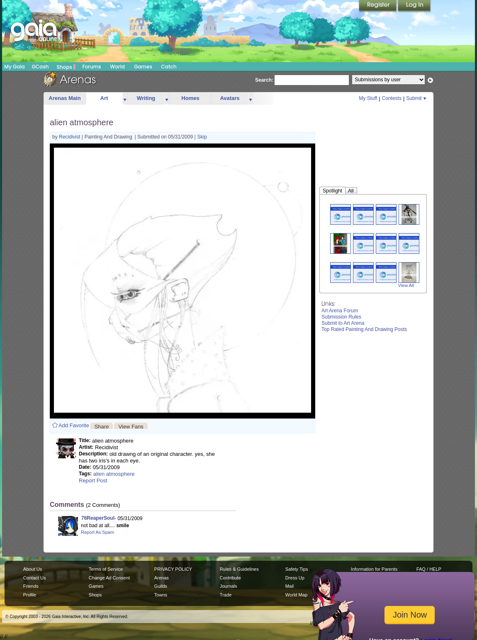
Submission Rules (341, 317)
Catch (169, 66)
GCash (40, 66)
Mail (289, 586)
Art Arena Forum (339, 311)
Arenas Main (64, 98)
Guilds (160, 586)
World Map (296, 594)
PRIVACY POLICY (173, 569)
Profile (29, 594)
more (124, 98)
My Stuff (368, 98)
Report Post (93, 480)
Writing (146, 98)
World (117, 66)
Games (143, 66)
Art (104, 98)
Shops (66, 67)
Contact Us (34, 577)
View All (406, 285)
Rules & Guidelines (239, 569)
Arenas (161, 577)
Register (378, 6)
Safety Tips (296, 569)
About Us (32, 569)
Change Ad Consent (109, 577)
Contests (392, 98)
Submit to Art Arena (342, 323)
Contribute (230, 577)
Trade (225, 594)
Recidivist (70, 137)
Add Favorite (73, 425)
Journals (228, 586)
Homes (190, 98)
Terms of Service (106, 569)
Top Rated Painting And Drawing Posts (364, 329)
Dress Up (294, 577)
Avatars (229, 98)
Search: (264, 80)
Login (414, 6)
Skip (202, 137)
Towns (160, 594)
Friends (31, 586)
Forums (91, 66)
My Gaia (14, 66)
